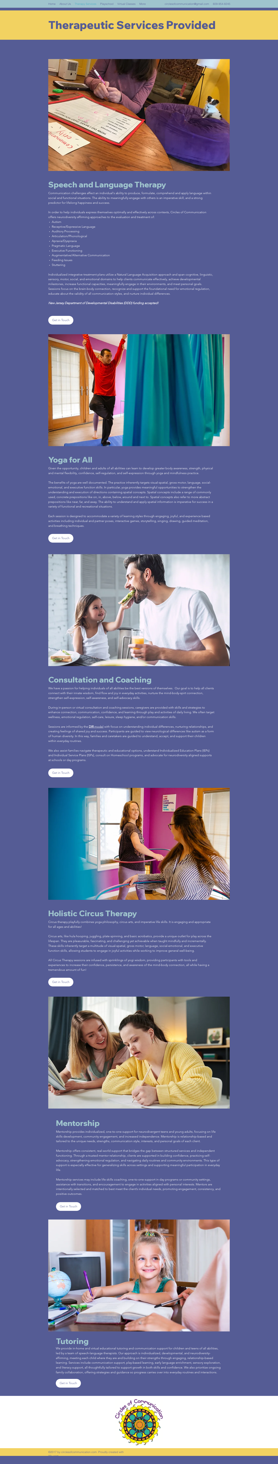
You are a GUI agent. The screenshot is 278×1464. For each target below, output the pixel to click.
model (98, 726)
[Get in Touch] (60, 320)
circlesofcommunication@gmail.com (187, 4)
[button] (60, 538)
